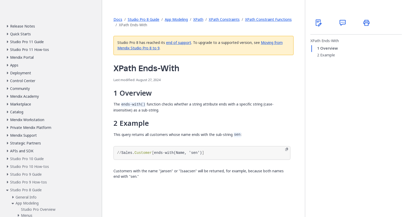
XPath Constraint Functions (268, 19)
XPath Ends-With (324, 41)
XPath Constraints (224, 19)
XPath (198, 19)
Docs (117, 19)
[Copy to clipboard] (286, 149)
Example (327, 55)
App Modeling (176, 19)
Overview (329, 48)
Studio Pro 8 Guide (143, 19)
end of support (178, 42)
